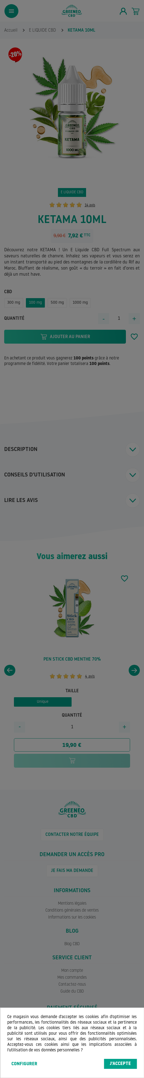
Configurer (24, 1064)
